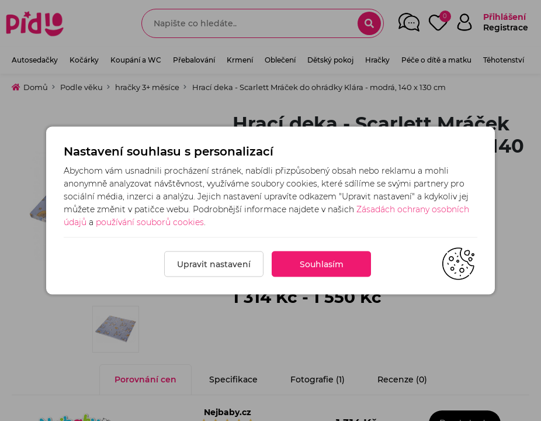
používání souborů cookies (150, 222)
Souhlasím (322, 264)
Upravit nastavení (214, 264)
